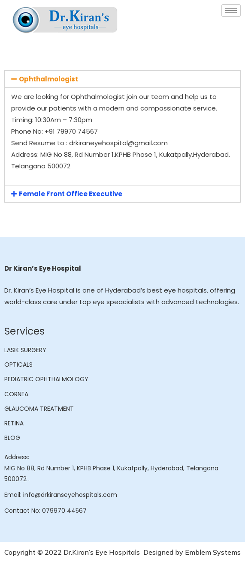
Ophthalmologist (48, 79)
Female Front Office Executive (70, 193)
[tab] (122, 79)
